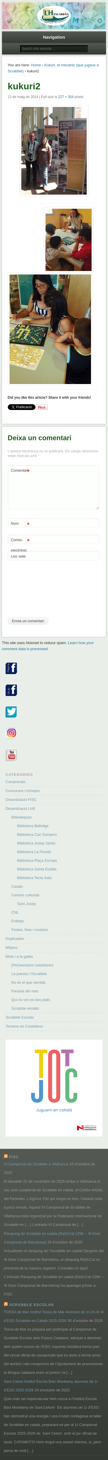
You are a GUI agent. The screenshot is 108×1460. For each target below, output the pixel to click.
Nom (20, 524)
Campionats (15, 782)
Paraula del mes (24, 991)
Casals (17, 886)
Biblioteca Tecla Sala (34, 878)
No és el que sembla (28, 982)
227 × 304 (66, 97)
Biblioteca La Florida (34, 852)
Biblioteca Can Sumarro (36, 834)
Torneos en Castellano (24, 1026)
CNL (15, 912)
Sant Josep (26, 904)
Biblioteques (21, 817)
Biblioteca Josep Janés (36, 843)
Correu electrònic (20, 543)
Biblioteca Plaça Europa (37, 860)
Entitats (17, 921)
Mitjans (11, 947)
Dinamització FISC (21, 799)
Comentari (20, 471)
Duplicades (14, 938)
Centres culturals (25, 895)
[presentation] (31, 591)
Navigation (54, 37)
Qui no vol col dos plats (30, 1000)
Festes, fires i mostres (29, 929)
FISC (14, 1157)
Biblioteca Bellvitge (32, 826)
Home (36, 65)
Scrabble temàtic (25, 1008)
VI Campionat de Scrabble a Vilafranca (36, 1164)
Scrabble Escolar (19, 1017)
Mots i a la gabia (19, 956)
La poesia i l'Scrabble (29, 974)
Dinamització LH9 (20, 808)
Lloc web (18, 556)
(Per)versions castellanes (32, 965)
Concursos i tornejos (22, 791)
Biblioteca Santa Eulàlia (36, 869)
